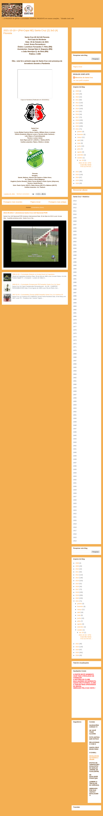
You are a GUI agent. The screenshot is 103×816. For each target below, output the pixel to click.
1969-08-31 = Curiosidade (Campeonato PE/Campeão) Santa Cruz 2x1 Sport (36, 284)
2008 (77, 91)
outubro (80, 158)
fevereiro (80, 134)
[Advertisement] (86, 39)
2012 (77, 103)
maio (79, 143)
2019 (77, 123)
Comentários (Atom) (37, 207)
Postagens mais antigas (57, 202)
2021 (77, 129)
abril (78, 140)
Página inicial (35, 202)
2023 (77, 174)
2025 (77, 180)
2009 (77, 94)
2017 (77, 117)
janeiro (79, 131)
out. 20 (81, 160)
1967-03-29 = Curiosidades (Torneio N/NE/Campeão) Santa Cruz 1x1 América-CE (37, 294)
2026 (77, 183)
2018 (77, 120)
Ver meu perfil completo (81, 80)
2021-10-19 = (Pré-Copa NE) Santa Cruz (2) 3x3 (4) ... (86, 164)
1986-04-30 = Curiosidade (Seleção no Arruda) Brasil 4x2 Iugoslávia (33, 274)
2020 (77, 126)
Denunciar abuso (80, 190)
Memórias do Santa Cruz (84, 77)
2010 (77, 97)
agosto (79, 152)
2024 (77, 177)
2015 (77, 111)
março (79, 137)
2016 (77, 114)
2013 (77, 105)
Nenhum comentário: (23, 194)
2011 (77, 100)
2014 (77, 108)
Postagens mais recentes (12, 202)
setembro (80, 155)
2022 (77, 172)
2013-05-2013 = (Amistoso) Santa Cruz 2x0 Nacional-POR (25, 213)
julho (79, 149)
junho (79, 146)
